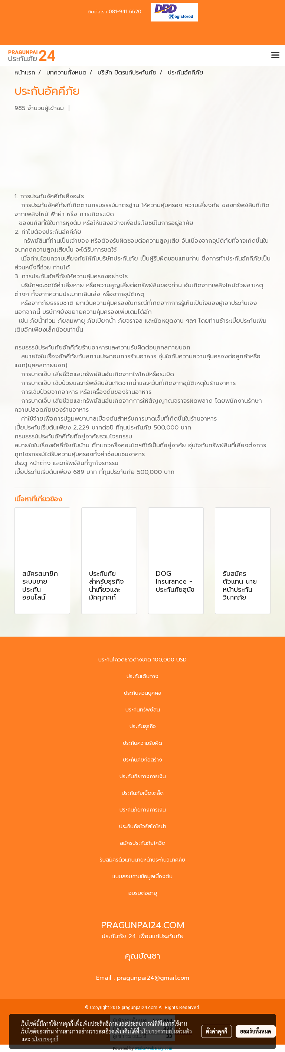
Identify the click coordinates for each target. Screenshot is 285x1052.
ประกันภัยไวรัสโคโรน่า (142, 826)
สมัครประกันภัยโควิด (143, 843)
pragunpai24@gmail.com (153, 977)
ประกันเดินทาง (142, 676)
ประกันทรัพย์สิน (142, 710)
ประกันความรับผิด (142, 743)
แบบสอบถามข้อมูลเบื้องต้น (142, 876)
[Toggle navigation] (275, 55)
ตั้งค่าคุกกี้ (216, 1031)
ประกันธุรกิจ (143, 726)
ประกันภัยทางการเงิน (142, 776)
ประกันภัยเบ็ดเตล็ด (143, 793)
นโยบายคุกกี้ (45, 1039)
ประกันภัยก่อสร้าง (142, 760)
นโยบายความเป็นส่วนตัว (166, 1031)
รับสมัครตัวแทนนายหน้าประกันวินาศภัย (142, 860)
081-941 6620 (125, 11)
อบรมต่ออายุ (142, 893)
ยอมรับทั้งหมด (255, 1031)
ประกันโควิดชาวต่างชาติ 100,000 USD (142, 660)
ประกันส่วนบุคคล (142, 693)
